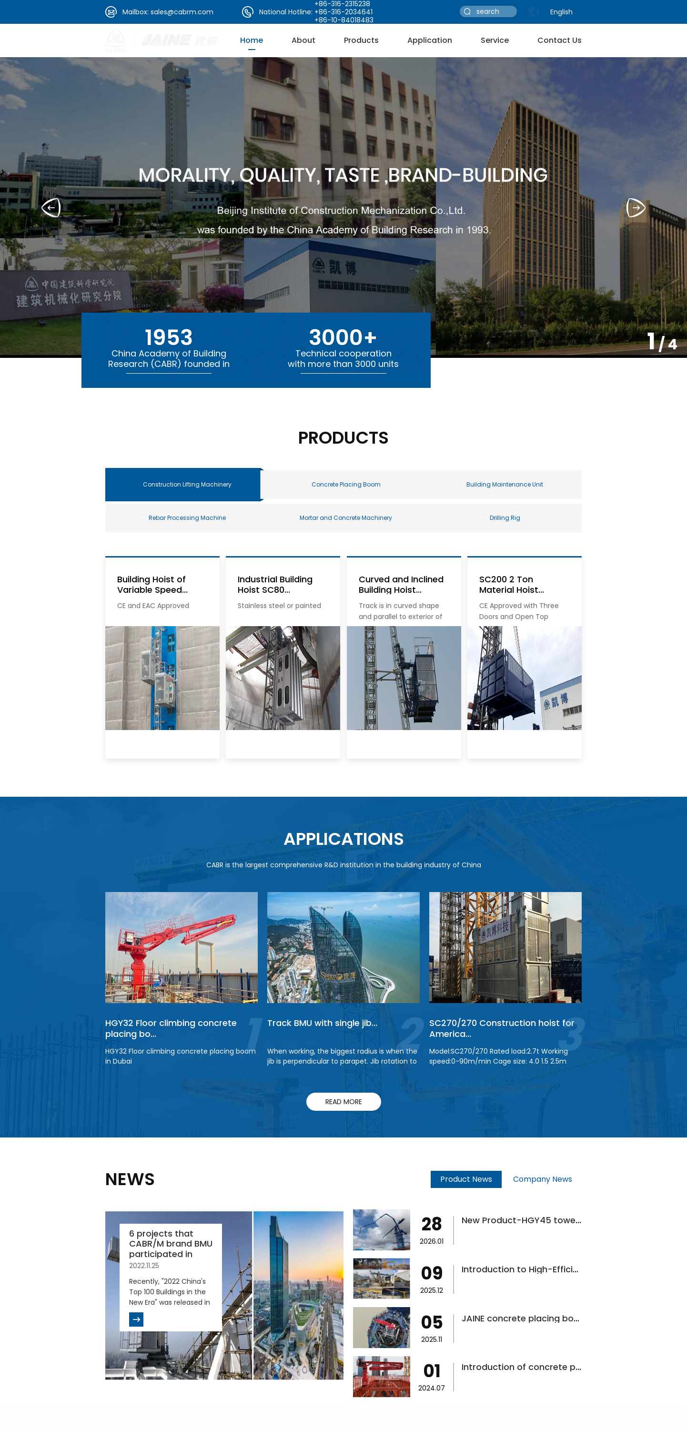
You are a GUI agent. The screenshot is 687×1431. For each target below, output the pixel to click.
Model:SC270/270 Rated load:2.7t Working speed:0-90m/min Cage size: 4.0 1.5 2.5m (498, 1056)
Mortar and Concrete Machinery (343, 518)
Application (429, 40)
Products (361, 40)
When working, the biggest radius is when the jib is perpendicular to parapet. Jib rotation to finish (342, 1061)
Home (251, 40)
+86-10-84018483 (344, 20)
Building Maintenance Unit (502, 484)
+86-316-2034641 (343, 12)
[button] (636, 207)
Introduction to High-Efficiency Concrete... (552, 1269)
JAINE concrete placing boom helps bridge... (555, 1318)
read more (343, 1101)
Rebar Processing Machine (184, 518)
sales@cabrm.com (182, 12)
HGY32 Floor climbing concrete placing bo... (171, 1028)
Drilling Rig (502, 518)
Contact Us (559, 40)
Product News (466, 1179)
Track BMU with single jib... (322, 1023)
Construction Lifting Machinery (187, 484)
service (495, 40)
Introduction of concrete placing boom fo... (554, 1367)
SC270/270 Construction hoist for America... (502, 1028)
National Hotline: (286, 12)
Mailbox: (135, 12)
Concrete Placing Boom (343, 484)
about (303, 40)
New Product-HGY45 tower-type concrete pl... (561, 1220)
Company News (542, 1179)
